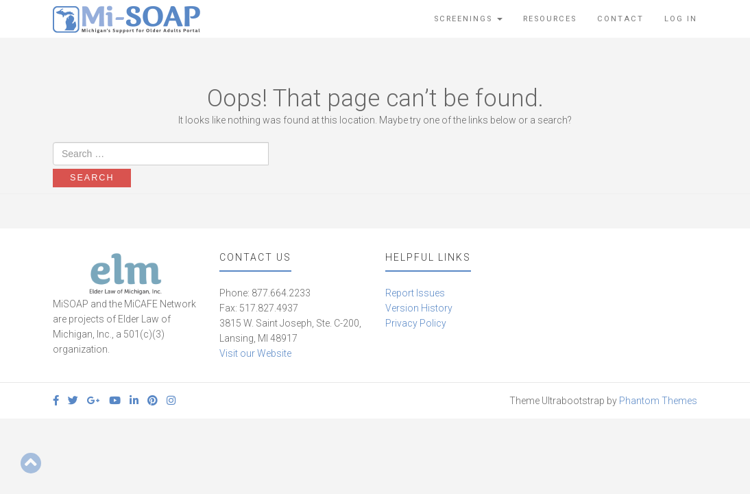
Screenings (468, 18)
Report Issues (415, 292)
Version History (418, 308)
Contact (620, 18)
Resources (550, 18)
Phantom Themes (658, 400)
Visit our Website (255, 353)
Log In (680, 18)
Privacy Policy (415, 323)
